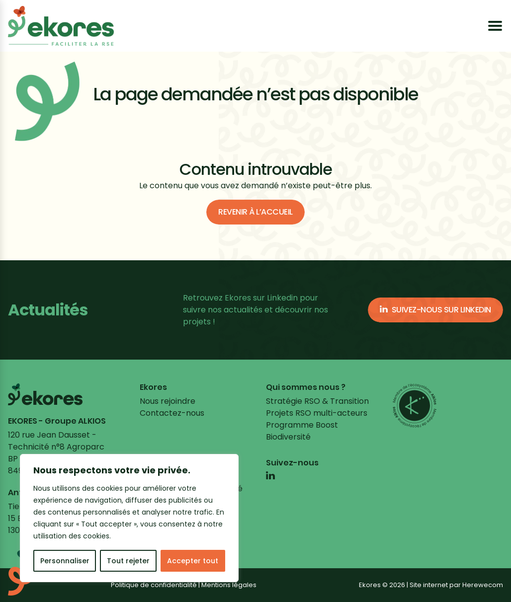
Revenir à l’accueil (255, 212)
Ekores (153, 387)
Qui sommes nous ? (305, 387)
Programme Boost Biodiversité (302, 431)
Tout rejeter (128, 561)
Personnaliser (64, 561)
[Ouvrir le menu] (495, 26)
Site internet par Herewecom (456, 585)
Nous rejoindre (167, 401)
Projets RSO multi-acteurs (316, 413)
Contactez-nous (172, 413)
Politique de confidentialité (154, 585)
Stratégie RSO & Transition (317, 401)
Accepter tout (192, 561)
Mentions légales (228, 585)
